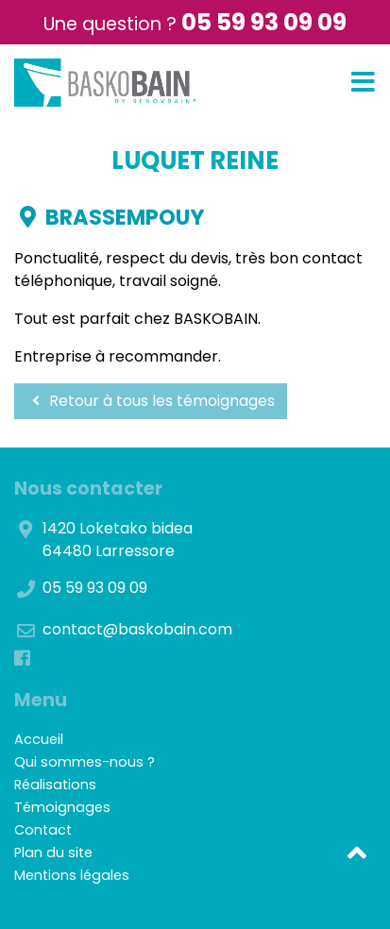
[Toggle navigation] (363, 82)
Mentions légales (71, 875)
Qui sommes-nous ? (84, 761)
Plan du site (53, 852)
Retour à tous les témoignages (150, 401)
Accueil (38, 739)
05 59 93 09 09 (264, 22)
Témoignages (62, 807)
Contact (43, 829)
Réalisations (55, 784)
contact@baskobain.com (137, 629)
